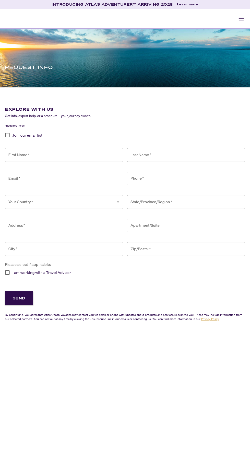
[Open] (118, 202)
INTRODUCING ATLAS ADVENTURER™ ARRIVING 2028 (112, 4)
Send (19, 298)
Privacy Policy (210, 319)
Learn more (187, 4)
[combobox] (60, 202)
